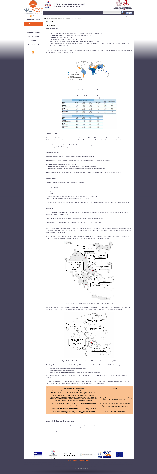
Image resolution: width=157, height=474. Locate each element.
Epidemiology (77, 18)
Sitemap (81, 460)
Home (69, 460)
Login (130, 16)
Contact (75, 460)
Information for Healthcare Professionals (62, 18)
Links (87, 460)
